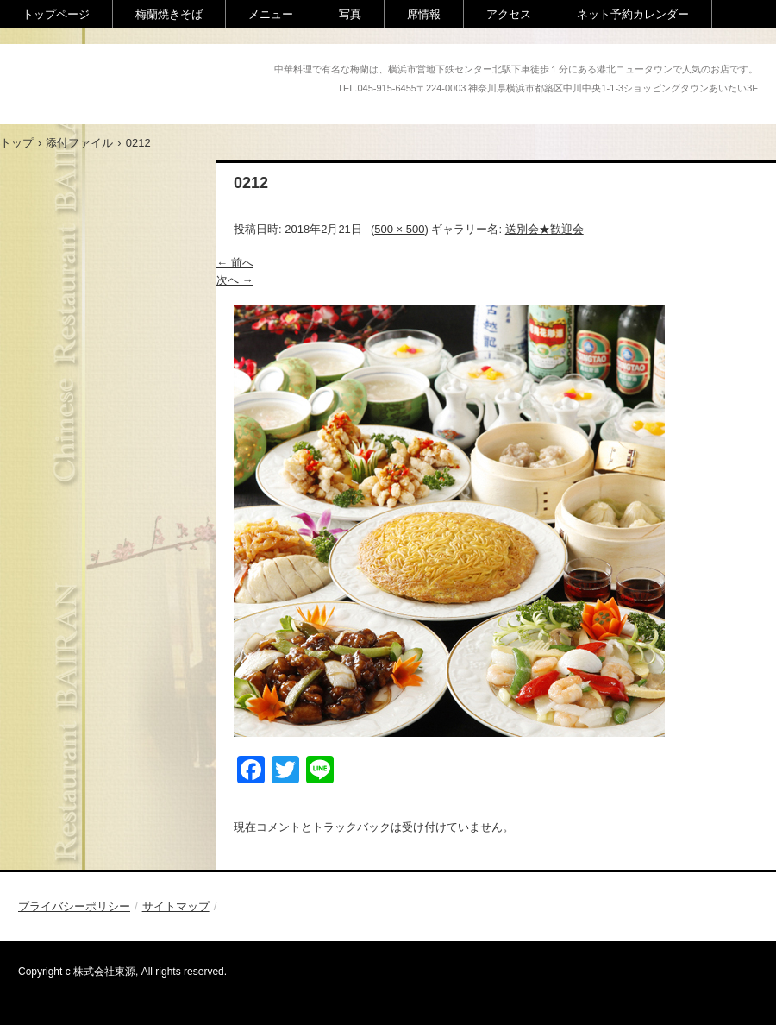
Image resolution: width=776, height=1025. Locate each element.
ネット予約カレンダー (633, 14)
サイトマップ (176, 906)
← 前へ (234, 262)
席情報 (424, 14)
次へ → (234, 280)
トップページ (56, 14)
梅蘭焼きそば (169, 14)
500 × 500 (399, 229)
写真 (350, 14)
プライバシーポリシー (74, 906)
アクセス (508, 14)
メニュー (270, 14)
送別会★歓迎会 (544, 229)
